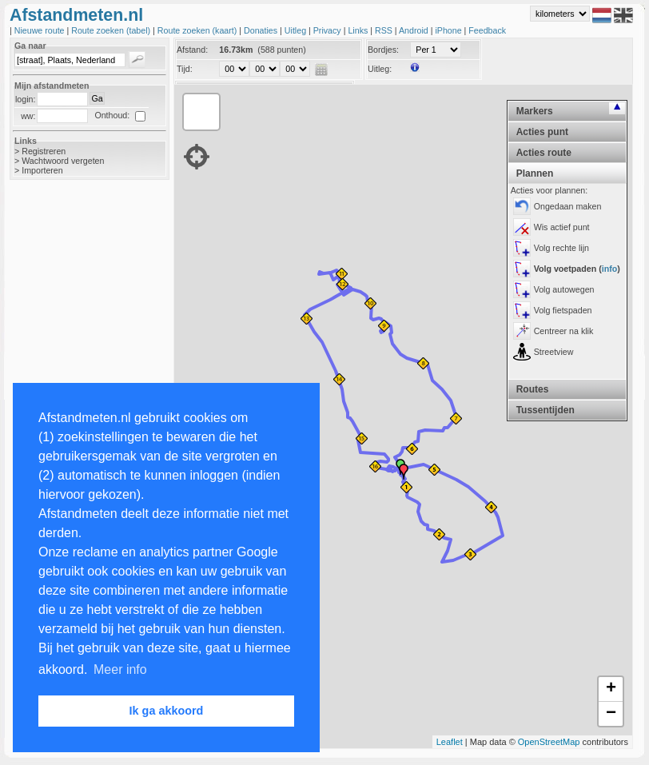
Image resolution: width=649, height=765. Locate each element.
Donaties (262, 30)
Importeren (42, 170)
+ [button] (611, 689)
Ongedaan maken (568, 206)
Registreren (44, 151)
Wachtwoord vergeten (63, 160)
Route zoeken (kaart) (198, 30)
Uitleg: (380, 69)
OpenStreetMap (549, 742)
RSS (385, 30)
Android (415, 30)
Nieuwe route (40, 30)
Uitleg (297, 30)
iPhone (449, 30)
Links (359, 30)
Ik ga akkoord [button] (166, 710)
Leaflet (449, 742)
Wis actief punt (562, 227)
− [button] (611, 714)
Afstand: (192, 49)
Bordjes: (383, 49)
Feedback (487, 30)
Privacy (328, 30)
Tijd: (185, 69)
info (610, 268)
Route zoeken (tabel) (112, 30)
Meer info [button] (120, 669)
